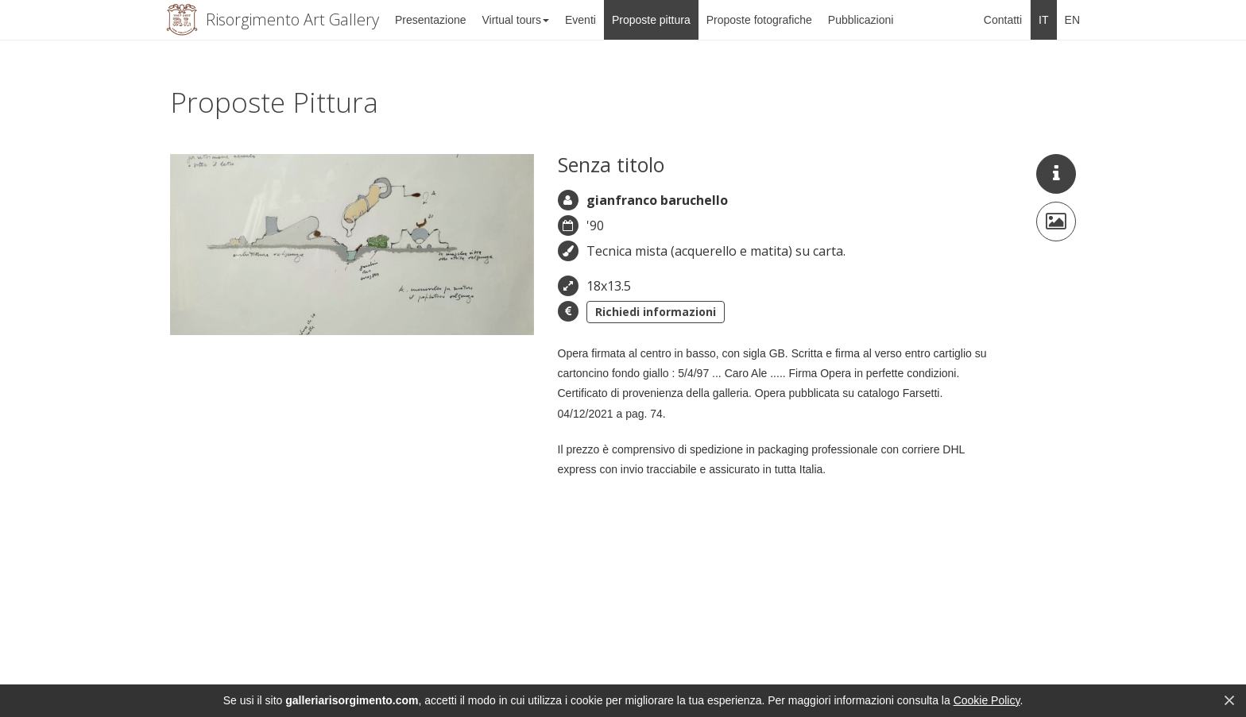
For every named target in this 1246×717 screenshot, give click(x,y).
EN (1072, 19)
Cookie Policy (987, 700)
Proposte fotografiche (759, 19)
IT (1043, 19)
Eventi (580, 19)
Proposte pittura (651, 19)
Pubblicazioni (861, 19)
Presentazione (430, 19)
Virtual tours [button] (515, 19)
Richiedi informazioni (655, 311)
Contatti (1003, 19)
